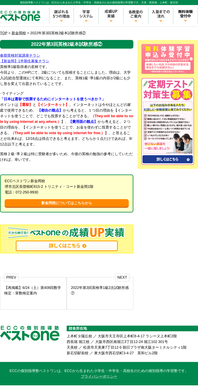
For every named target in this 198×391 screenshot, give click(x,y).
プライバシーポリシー (99, 376)
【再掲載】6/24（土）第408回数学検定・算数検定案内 (32, 290)
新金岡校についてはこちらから (66, 203)
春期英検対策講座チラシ (20, 55)
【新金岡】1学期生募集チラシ (24, 61)
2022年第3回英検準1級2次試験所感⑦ (100, 290)
